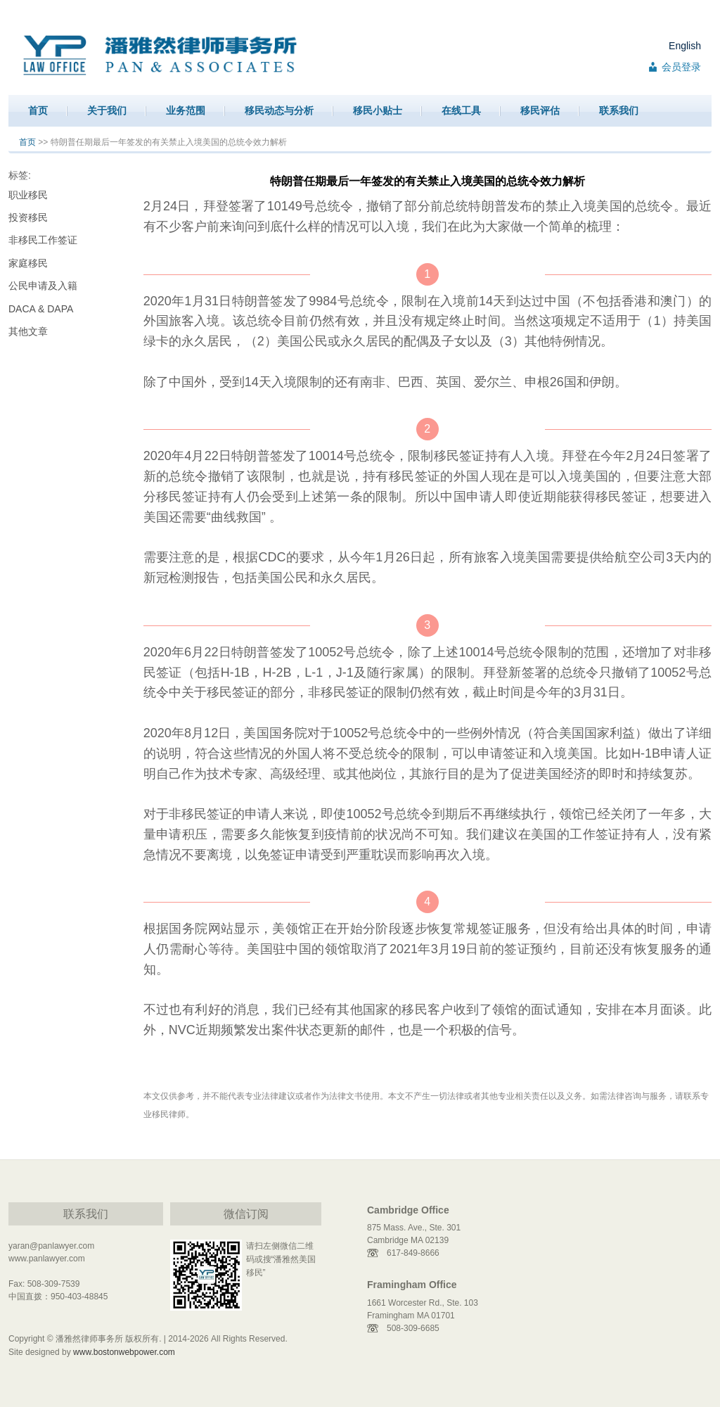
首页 (38, 111)
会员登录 (681, 66)
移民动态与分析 (279, 111)
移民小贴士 (377, 111)
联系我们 (618, 111)
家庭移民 (28, 263)
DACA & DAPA (40, 308)
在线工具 (461, 111)
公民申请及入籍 (42, 285)
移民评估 (540, 111)
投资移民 (28, 217)
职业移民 (28, 194)
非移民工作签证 (42, 240)
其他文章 (28, 331)
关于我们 (107, 111)
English (685, 45)
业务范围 (185, 111)
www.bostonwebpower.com (124, 1352)
